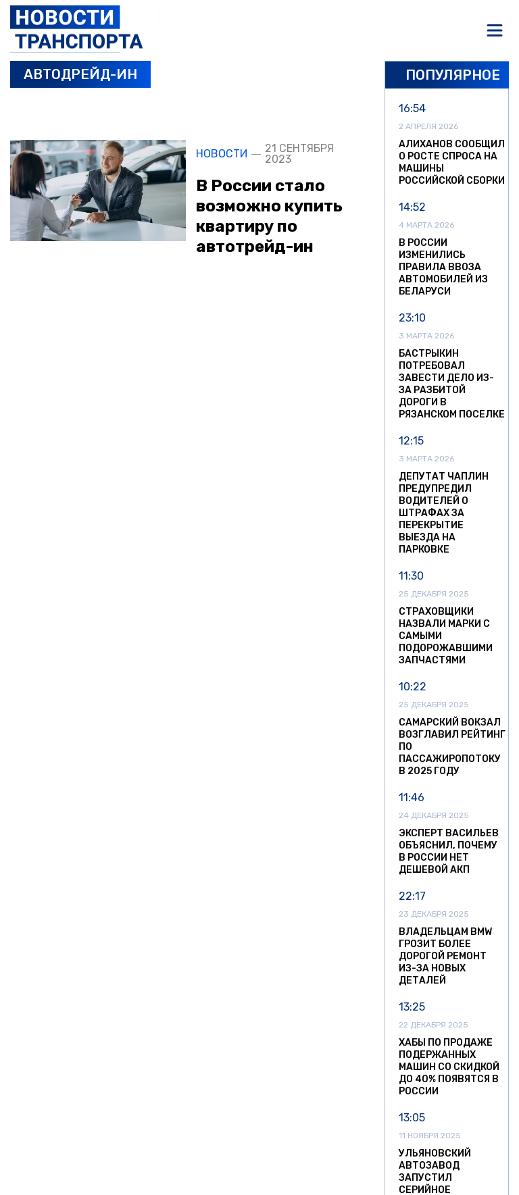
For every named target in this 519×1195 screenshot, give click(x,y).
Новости (221, 154)
